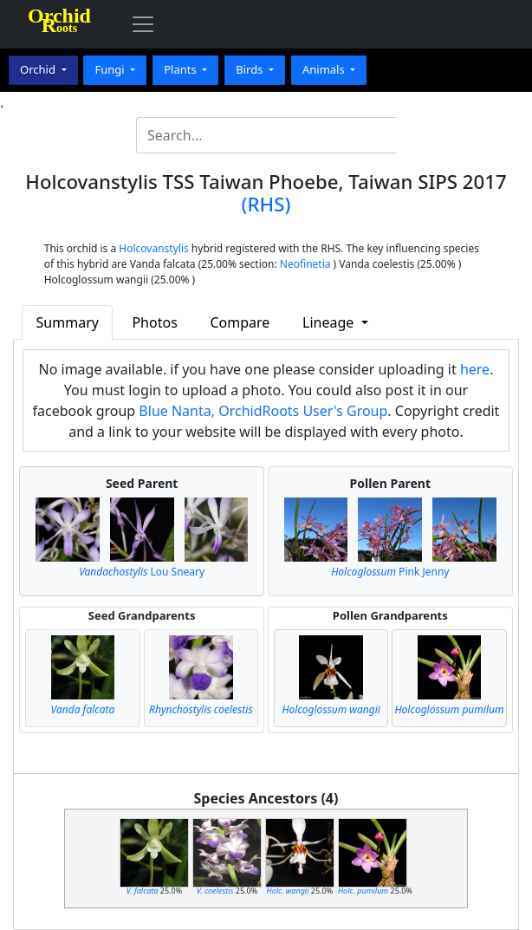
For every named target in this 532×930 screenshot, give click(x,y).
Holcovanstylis (153, 248)
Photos (154, 322)
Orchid (39, 69)
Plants (181, 69)
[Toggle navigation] (143, 24)
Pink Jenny (390, 571)
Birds (251, 69)
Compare (239, 322)
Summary (67, 322)
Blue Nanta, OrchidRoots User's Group (263, 410)
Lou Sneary (141, 571)
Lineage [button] (329, 322)
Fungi (110, 69)
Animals (324, 69)
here (475, 369)
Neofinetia (305, 264)
